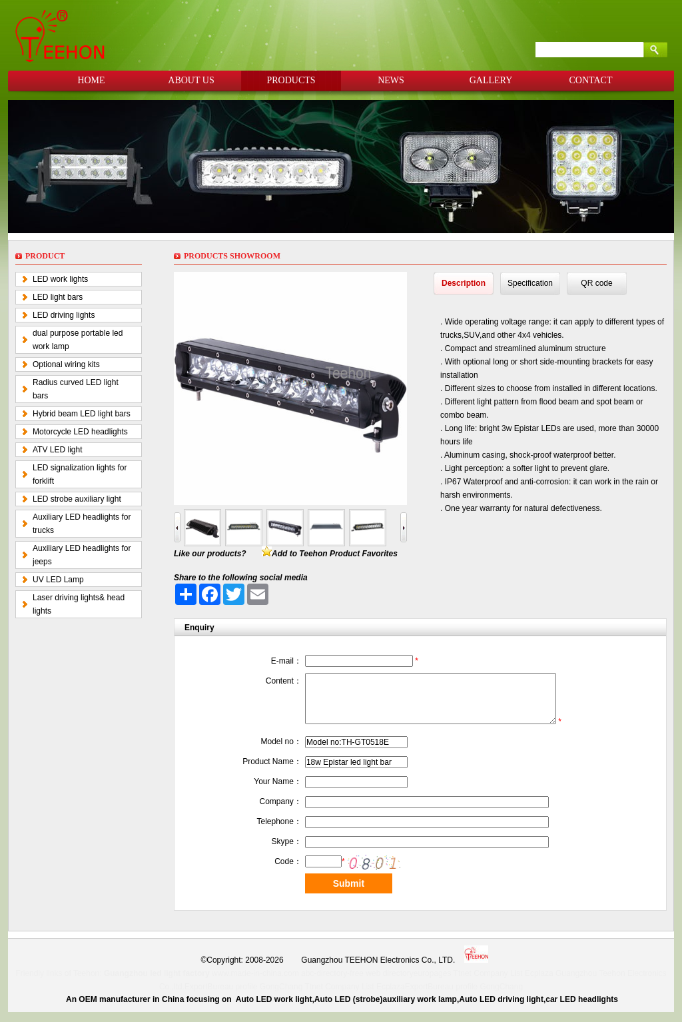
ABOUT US (191, 80)
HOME (91, 80)
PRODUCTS (290, 80)
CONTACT (591, 80)
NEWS (391, 80)
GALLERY (491, 80)
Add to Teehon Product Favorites (335, 553)
